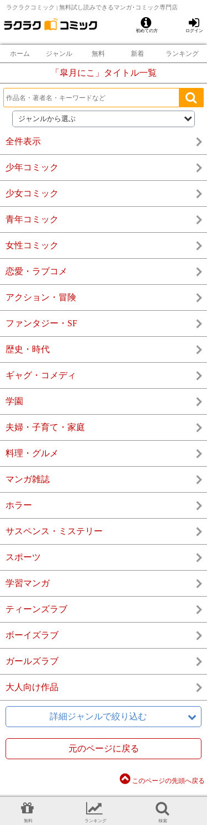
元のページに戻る (103, 748)
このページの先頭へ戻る (162, 781)
